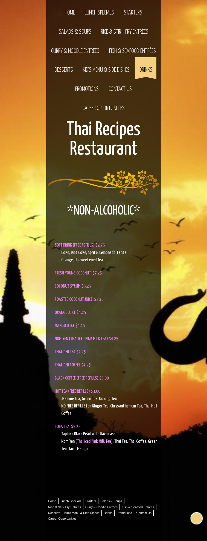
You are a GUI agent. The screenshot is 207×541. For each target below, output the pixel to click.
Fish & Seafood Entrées (132, 51)
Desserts (64, 70)
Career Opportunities (104, 108)
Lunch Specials (99, 13)
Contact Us (120, 89)
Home (70, 13)
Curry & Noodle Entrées (75, 51)
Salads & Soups (75, 32)
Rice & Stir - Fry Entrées (124, 32)
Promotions (87, 89)
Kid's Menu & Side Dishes (106, 70)
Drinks (145, 70)
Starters (133, 13)
